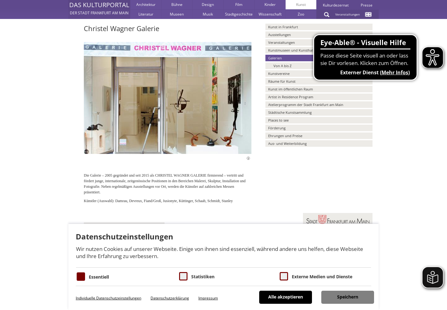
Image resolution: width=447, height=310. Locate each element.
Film (238, 4)
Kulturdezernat (336, 5)
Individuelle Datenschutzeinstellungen (108, 298)
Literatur (145, 14)
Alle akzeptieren (285, 297)
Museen (177, 14)
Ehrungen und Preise (285, 135)
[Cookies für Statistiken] (183, 276)
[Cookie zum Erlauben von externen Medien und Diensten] (284, 276)
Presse (366, 5)
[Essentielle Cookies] (81, 276)
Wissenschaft (270, 14)
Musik (208, 14)
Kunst (301, 4)
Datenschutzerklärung (170, 298)
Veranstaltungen (347, 14)
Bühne (177, 4)
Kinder (270, 4)
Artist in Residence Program (290, 97)
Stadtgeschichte (239, 14)
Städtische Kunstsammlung (290, 112)
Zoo (301, 14)
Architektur (146, 4)
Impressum (208, 298)
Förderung (277, 128)
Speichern (347, 297)
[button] (99, 9)
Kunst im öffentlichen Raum (290, 89)
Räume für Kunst (282, 81)
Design (208, 4)
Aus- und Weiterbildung (287, 143)
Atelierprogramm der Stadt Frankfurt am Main (305, 104)
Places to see (278, 120)
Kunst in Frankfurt (283, 27)
